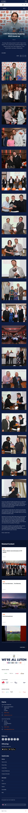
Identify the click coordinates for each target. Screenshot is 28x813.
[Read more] (14, 561)
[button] (14, 805)
